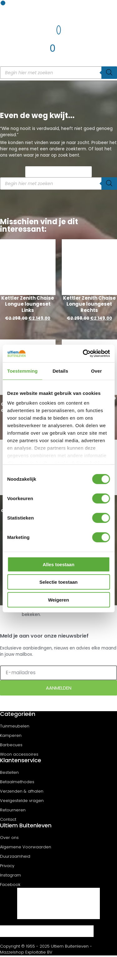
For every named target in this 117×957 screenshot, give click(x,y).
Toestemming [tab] (22, 370)
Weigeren (58, 599)
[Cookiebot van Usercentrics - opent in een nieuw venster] (83, 353)
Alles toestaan (59, 564)
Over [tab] (96, 370)
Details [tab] (60, 370)
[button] (3, 3)
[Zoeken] (109, 72)
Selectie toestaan (58, 582)
